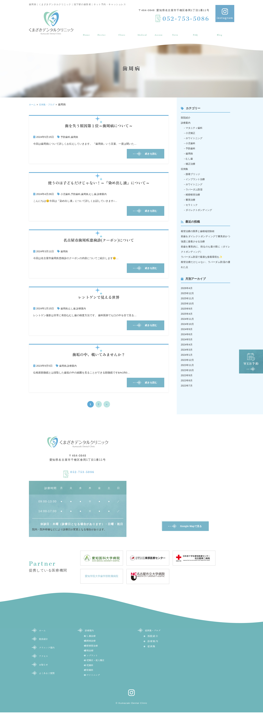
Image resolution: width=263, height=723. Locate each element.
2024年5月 (187, 339)
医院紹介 (186, 117)
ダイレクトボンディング (200, 209)
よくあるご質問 (195, 31)
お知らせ (174, 31)
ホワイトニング (195, 138)
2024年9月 (187, 329)
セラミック (192, 204)
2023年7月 (187, 385)
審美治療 (191, 199)
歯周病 (75, 136)
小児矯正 (191, 133)
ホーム (85, 31)
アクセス (158, 31)
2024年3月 (187, 349)
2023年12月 (188, 359)
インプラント (97, 662)
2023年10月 (188, 370)
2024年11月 (188, 318)
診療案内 (141, 31)
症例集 (185, 168)
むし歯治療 (95, 640)
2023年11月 (188, 365)
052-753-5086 (82, 474)
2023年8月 (187, 380)
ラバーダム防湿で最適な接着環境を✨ (203, 256)
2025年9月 (187, 308)
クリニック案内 (121, 31)
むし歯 (95, 194)
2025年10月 (188, 303)
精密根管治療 (193, 194)
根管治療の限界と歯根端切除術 (199, 231)
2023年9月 (187, 375)
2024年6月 (187, 334)
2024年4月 (187, 344)
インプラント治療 (196, 179)
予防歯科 (66, 136)
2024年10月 (188, 324)
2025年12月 (188, 293)
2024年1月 (187, 354)
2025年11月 (188, 298)
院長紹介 (100, 31)
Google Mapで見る (191, 529)
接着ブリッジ (193, 174)
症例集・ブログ (220, 31)
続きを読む (149, 154)
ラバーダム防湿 (195, 189)
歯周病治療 (95, 645)
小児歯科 (66, 194)
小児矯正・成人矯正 (101, 668)
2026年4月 (187, 288)
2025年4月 (187, 313)
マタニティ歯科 (195, 127)
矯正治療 (191, 163)
